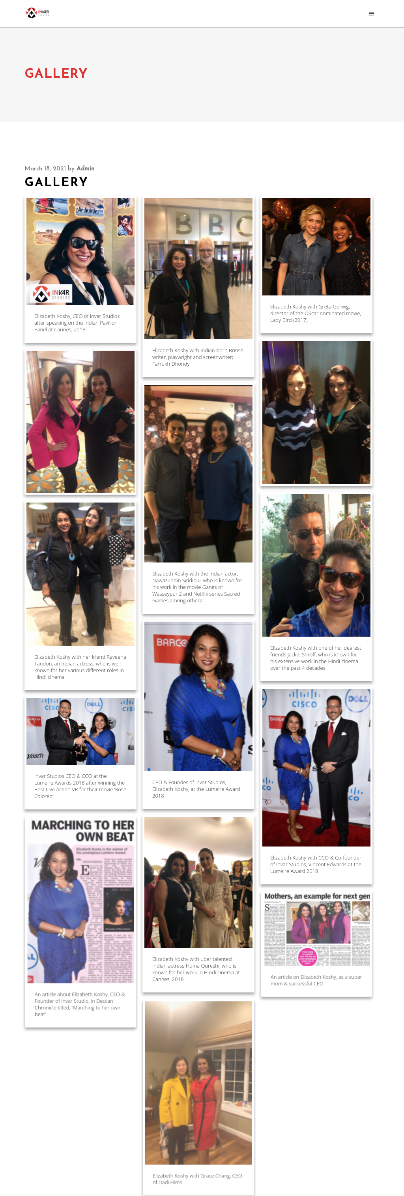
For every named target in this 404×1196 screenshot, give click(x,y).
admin (85, 169)
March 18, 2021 (45, 169)
